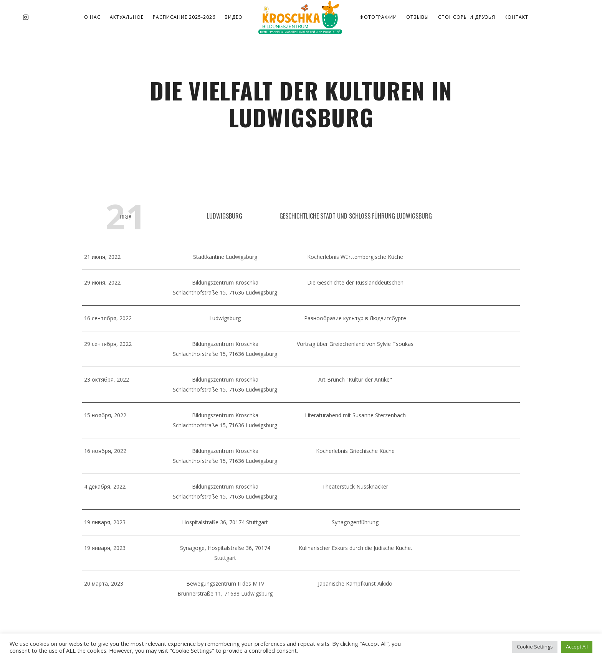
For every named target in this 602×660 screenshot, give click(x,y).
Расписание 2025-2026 (184, 17)
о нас (92, 17)
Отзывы (417, 17)
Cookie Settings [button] (535, 646)
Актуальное (127, 17)
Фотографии (378, 17)
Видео (234, 17)
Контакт (516, 17)
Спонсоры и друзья (466, 17)
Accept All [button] (577, 646)
